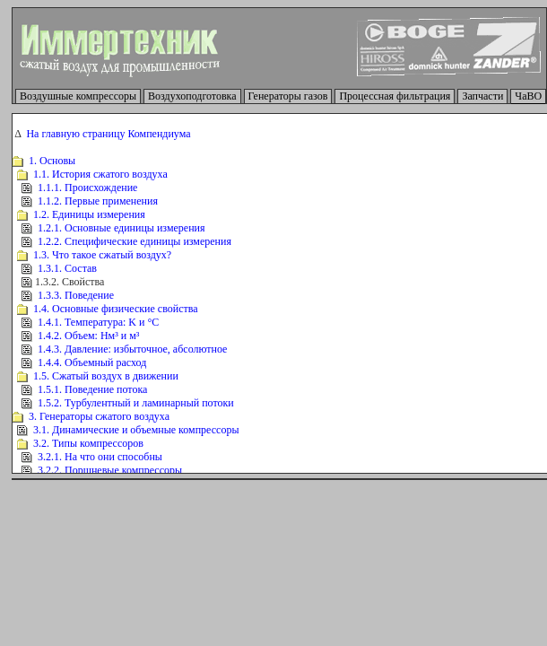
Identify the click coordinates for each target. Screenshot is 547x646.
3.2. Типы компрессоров (88, 443)
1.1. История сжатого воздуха (100, 174)
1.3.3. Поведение (76, 295)
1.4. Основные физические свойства (115, 308)
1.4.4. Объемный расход (92, 362)
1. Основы (52, 160)
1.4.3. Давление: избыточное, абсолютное (132, 349)
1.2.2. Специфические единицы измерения (134, 241)
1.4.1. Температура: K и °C (98, 322)
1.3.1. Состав (67, 268)
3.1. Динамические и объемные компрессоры (135, 429)
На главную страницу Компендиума (108, 133)
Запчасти (482, 96)
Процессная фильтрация (394, 96)
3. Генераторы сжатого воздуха (99, 416)
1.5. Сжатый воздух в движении (105, 376)
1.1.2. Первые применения (98, 201)
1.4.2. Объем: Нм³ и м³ (88, 335)
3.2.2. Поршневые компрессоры (110, 470)
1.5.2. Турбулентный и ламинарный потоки (136, 403)
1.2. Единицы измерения (89, 214)
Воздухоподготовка (192, 96)
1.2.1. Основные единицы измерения (121, 228)
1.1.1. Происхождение (87, 187)
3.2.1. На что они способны (100, 456)
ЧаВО (528, 96)
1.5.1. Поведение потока (92, 389)
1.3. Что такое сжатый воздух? (102, 255)
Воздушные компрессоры (78, 96)
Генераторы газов (288, 96)
